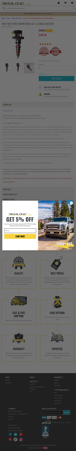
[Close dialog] (71, 203)
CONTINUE (20, 236)
